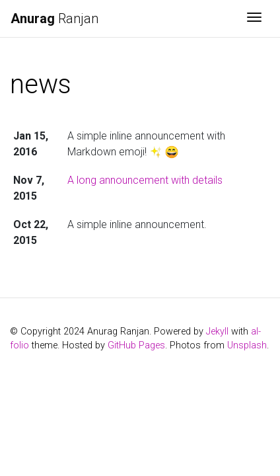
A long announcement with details (145, 180)
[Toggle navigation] (254, 18)
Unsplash (247, 345)
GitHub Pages (136, 345)
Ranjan (54, 18)
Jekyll (217, 331)
